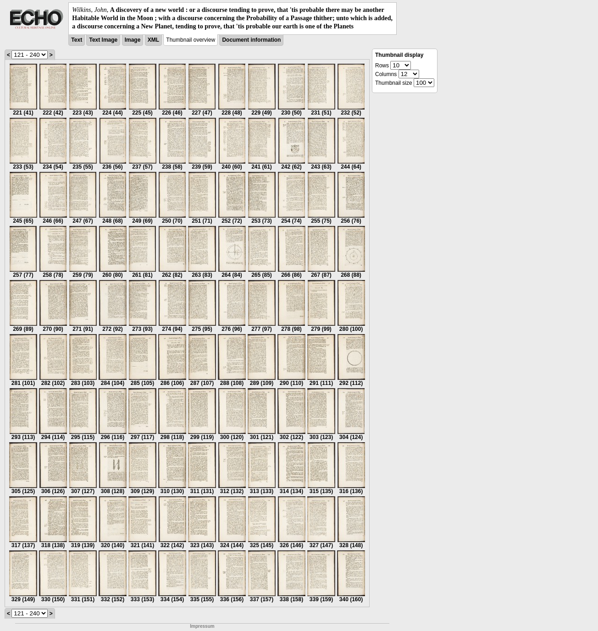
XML (153, 40)
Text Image (103, 40)
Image (133, 40)
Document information (251, 40)
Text (76, 40)
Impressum (202, 626)
